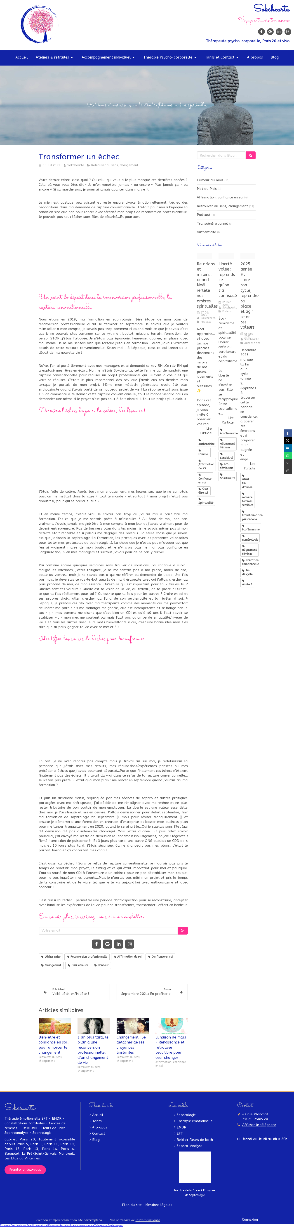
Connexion (250, 1220)
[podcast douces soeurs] (204, 256)
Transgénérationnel (212, 223)
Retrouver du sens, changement (222, 206)
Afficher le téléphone (259, 1125)
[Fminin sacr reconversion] (248, 256)
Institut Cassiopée (148, 1220)
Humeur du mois (210, 180)
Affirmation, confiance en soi (220, 197)
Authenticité (206, 232)
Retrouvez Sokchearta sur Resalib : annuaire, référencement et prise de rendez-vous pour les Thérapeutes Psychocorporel (61, 1225)
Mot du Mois (207, 189)
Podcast (203, 215)
